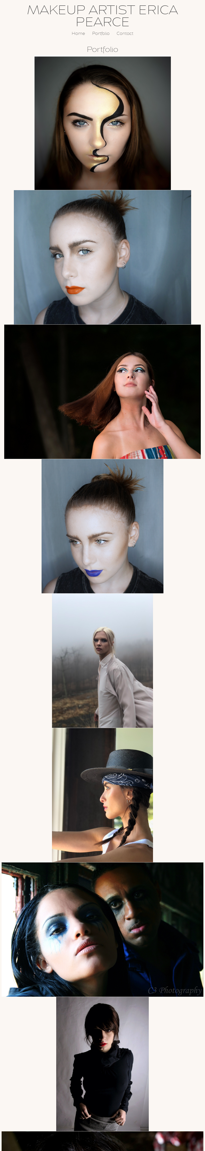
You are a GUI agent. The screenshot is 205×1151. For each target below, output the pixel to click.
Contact (125, 33)
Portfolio (101, 33)
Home (78, 33)
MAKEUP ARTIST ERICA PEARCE (102, 16)
